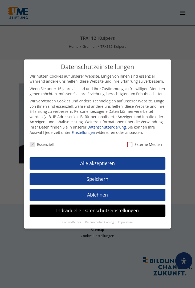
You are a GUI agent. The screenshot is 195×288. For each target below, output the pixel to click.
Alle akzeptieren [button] (97, 162)
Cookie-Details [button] (72, 221)
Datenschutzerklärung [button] (100, 221)
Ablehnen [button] (97, 194)
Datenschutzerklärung (106, 126)
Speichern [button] (97, 178)
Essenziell (42, 144)
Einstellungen (83, 131)
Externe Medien (144, 144)
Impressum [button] (125, 221)
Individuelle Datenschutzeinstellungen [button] (97, 210)
